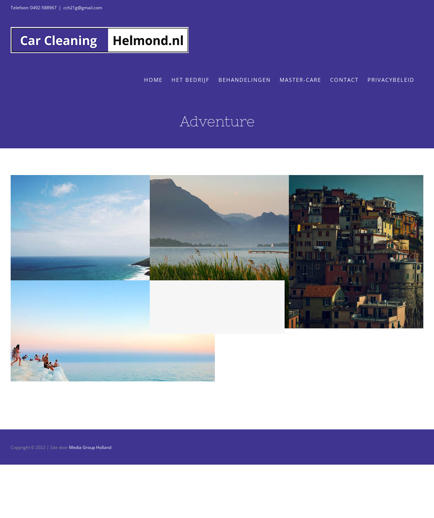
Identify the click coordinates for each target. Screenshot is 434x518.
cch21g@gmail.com (82, 8)
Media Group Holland (90, 447)
